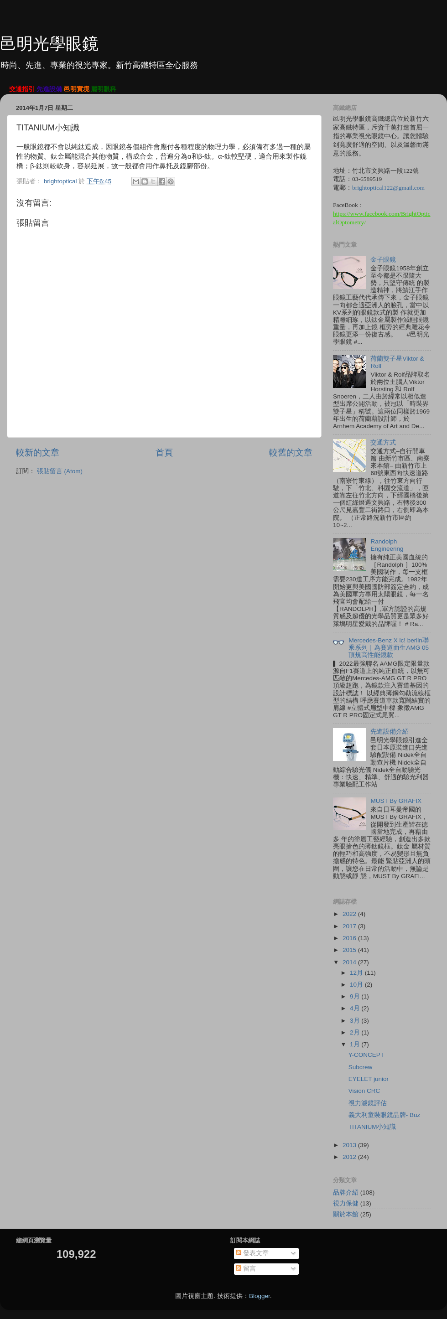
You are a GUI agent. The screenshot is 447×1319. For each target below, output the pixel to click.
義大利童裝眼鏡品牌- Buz (384, 1115)
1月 (355, 1044)
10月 (357, 984)
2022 (350, 913)
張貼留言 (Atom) (60, 471)
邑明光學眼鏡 (49, 43)
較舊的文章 (290, 452)
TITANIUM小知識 (372, 1126)
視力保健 (346, 1203)
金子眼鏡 (383, 259)
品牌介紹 (346, 1192)
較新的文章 (37, 452)
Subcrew (360, 1067)
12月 (357, 972)
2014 (350, 962)
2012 (350, 1156)
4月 (355, 1008)
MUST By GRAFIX (395, 800)
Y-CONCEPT (366, 1054)
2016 (350, 938)
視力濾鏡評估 (367, 1103)
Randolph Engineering (386, 545)
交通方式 (383, 442)
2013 (350, 1145)
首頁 (164, 452)
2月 (355, 1032)
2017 (350, 926)
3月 (355, 1020)
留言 (246, 1268)
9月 (355, 996)
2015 (350, 950)
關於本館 (346, 1214)
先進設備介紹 (389, 731)
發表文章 (252, 1253)
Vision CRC (364, 1090)
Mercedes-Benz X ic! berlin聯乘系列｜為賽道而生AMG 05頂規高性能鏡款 (388, 647)
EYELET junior (368, 1079)
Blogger (259, 1296)
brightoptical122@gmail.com (388, 187)
